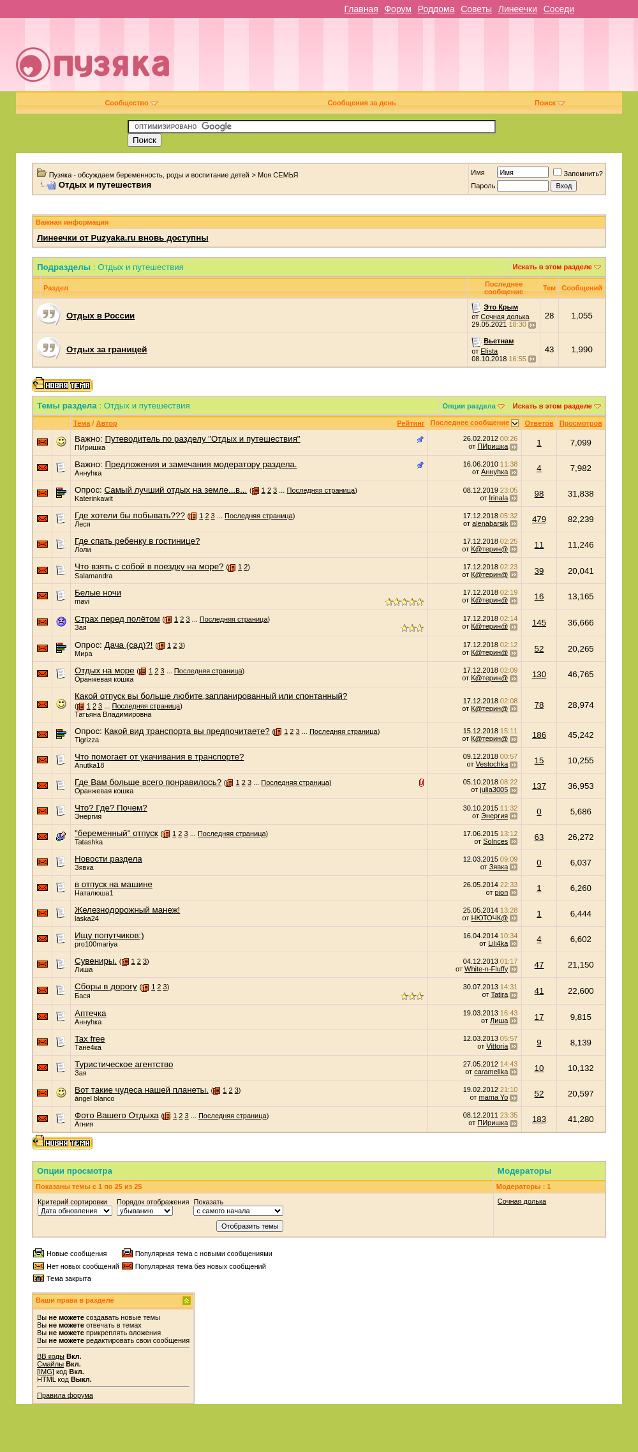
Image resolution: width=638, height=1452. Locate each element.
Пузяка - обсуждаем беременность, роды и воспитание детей (149, 175)
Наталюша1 (94, 893)
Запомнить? (578, 173)
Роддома (436, 9)
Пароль (483, 186)
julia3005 (494, 789)
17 (539, 1017)
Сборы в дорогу (106, 986)
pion (501, 892)
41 (539, 991)
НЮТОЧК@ (489, 918)
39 (539, 571)
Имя (477, 172)
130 (539, 674)
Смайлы (50, 1364)
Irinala (498, 498)
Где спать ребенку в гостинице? (137, 541)
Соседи (559, 9)
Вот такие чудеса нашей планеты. (142, 1090)
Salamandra (93, 576)
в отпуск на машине (113, 884)
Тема (81, 423)
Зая (81, 627)
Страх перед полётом (117, 619)
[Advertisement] (438, 59)
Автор (106, 423)
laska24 (87, 918)
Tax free (90, 1039)
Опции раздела (469, 406)
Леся (83, 524)
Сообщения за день (361, 103)
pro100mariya (96, 944)
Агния (84, 1124)
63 (539, 837)
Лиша (84, 969)
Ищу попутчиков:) (109, 935)
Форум (398, 9)
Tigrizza (87, 740)
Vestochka (492, 764)
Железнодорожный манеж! (127, 910)
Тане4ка (88, 1047)
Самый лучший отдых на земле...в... (175, 490)
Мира (84, 653)
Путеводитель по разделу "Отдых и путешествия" (202, 439)
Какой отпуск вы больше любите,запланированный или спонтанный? (211, 696)
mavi (82, 601)
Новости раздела (108, 859)
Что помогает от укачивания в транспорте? (159, 756)
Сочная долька (504, 316)
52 (539, 649)
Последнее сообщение (470, 422)
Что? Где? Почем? (111, 807)
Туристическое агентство (124, 1064)
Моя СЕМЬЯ (278, 175)
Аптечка (91, 1013)
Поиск (550, 103)
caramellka (491, 1071)
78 (539, 705)
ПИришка (90, 447)
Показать (208, 1202)
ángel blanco (94, 1098)
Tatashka (89, 842)
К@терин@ (489, 549)
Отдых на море (105, 670)
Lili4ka (498, 943)
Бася (83, 995)
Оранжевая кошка (104, 679)
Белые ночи (98, 592)
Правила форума (65, 1395)
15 (539, 760)
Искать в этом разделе (552, 267)
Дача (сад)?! (128, 645)
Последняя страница (320, 490)
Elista (489, 351)
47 (539, 964)
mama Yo (493, 1097)
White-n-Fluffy (486, 969)
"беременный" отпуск (116, 833)
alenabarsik (490, 523)
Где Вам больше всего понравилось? (148, 782)
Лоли (83, 549)
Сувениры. (96, 961)
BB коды (50, 1356)
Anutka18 (89, 765)
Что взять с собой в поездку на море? (149, 566)
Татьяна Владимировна (113, 714)
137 (539, 786)
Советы (476, 9)
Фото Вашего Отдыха (117, 1115)
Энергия (88, 816)
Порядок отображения (153, 1202)
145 (539, 622)
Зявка (84, 867)
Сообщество (131, 103)
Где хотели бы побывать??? (130, 515)
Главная (361, 9)
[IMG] (45, 1371)
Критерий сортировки (72, 1202)
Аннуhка (88, 473)
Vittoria (497, 1046)
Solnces (495, 841)
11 (539, 545)
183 (539, 1119)
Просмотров (581, 423)
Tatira (499, 994)
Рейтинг (410, 423)
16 (539, 596)
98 (539, 493)
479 (539, 519)
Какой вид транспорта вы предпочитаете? (186, 731)
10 (539, 1068)
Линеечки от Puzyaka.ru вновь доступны (123, 238)
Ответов (538, 423)
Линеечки (517, 9)
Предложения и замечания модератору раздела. (201, 464)
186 (539, 735)
